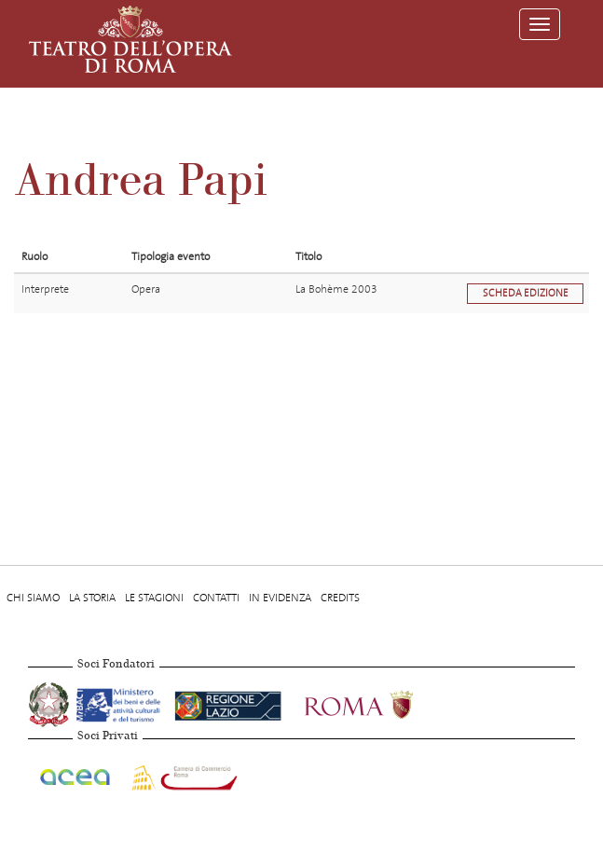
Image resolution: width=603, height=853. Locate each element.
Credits (340, 597)
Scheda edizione (526, 293)
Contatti (216, 597)
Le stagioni (154, 597)
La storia (92, 597)
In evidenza (280, 597)
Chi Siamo (33, 597)
